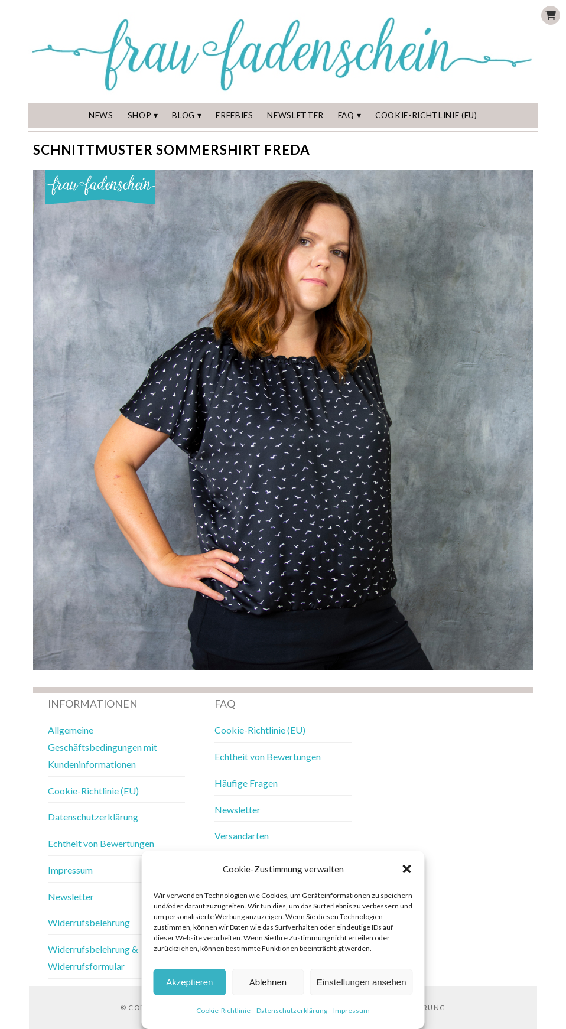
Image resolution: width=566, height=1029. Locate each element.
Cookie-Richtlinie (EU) (426, 115)
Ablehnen (268, 982)
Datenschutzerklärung (291, 1010)
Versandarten (241, 835)
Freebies (234, 115)
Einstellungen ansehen (361, 982)
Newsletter (295, 115)
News (101, 115)
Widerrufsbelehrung (89, 922)
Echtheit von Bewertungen (101, 843)
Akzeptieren (189, 982)
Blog (183, 115)
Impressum (351, 1010)
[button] (407, 869)
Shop (140, 115)
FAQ (346, 115)
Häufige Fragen (246, 783)
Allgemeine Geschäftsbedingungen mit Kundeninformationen (102, 747)
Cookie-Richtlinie (223, 1010)
